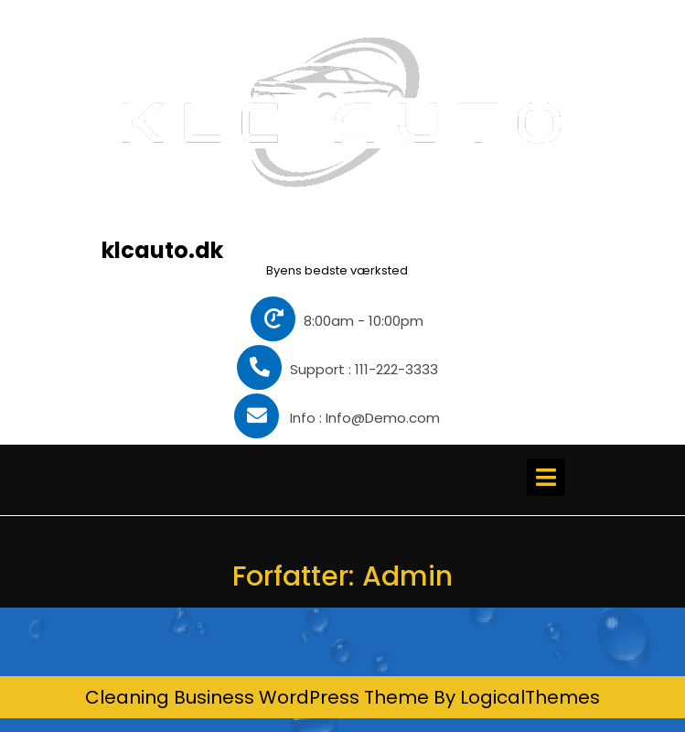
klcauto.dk (162, 250)
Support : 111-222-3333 (337, 369)
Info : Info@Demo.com (337, 417)
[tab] (546, 477)
